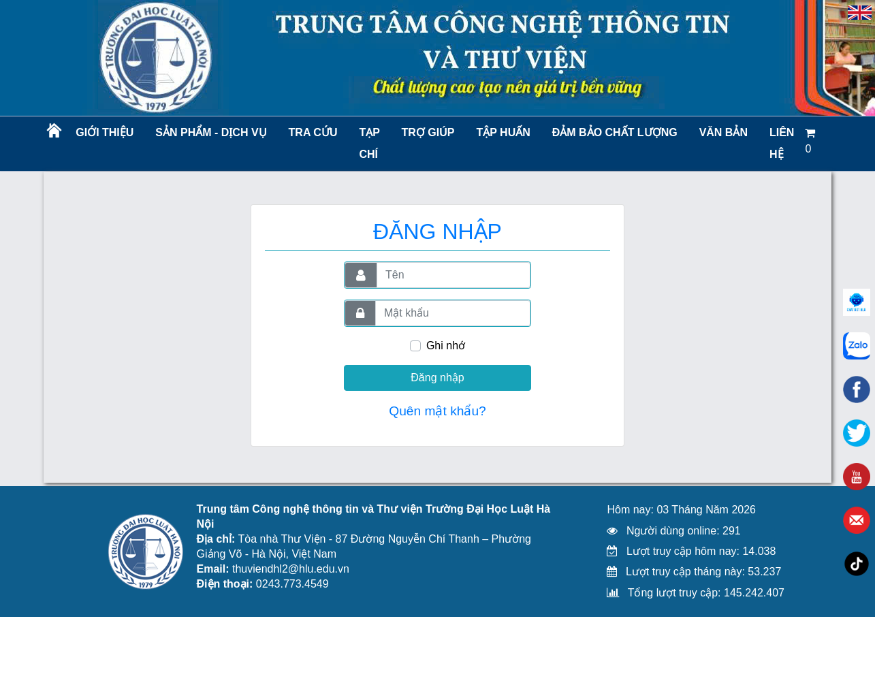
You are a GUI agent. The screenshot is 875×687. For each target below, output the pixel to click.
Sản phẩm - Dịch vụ (209, 132)
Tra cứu (313, 132)
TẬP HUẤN (503, 132)
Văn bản (723, 132)
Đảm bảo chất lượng (612, 132)
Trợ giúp (428, 132)
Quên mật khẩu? (437, 411)
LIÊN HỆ (781, 143)
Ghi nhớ (445, 345)
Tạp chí (369, 143)
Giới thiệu (104, 132)
